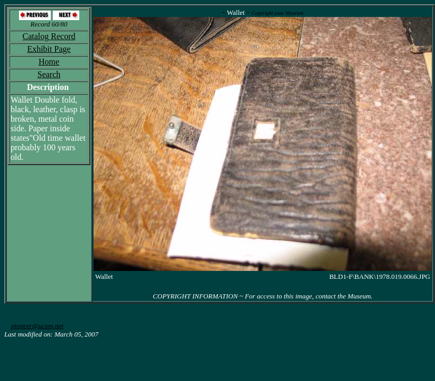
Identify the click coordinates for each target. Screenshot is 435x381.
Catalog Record (49, 36)
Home (49, 61)
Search (49, 74)
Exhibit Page (48, 48)
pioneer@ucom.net (37, 326)
